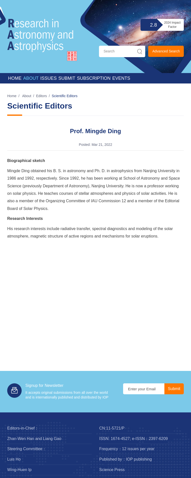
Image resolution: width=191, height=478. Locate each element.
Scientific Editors (64, 96)
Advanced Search (166, 51)
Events (121, 78)
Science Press (112, 470)
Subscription (94, 78)
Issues (48, 78)
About (31, 78)
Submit (66, 78)
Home (14, 78)
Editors (41, 96)
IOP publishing (139, 459)
